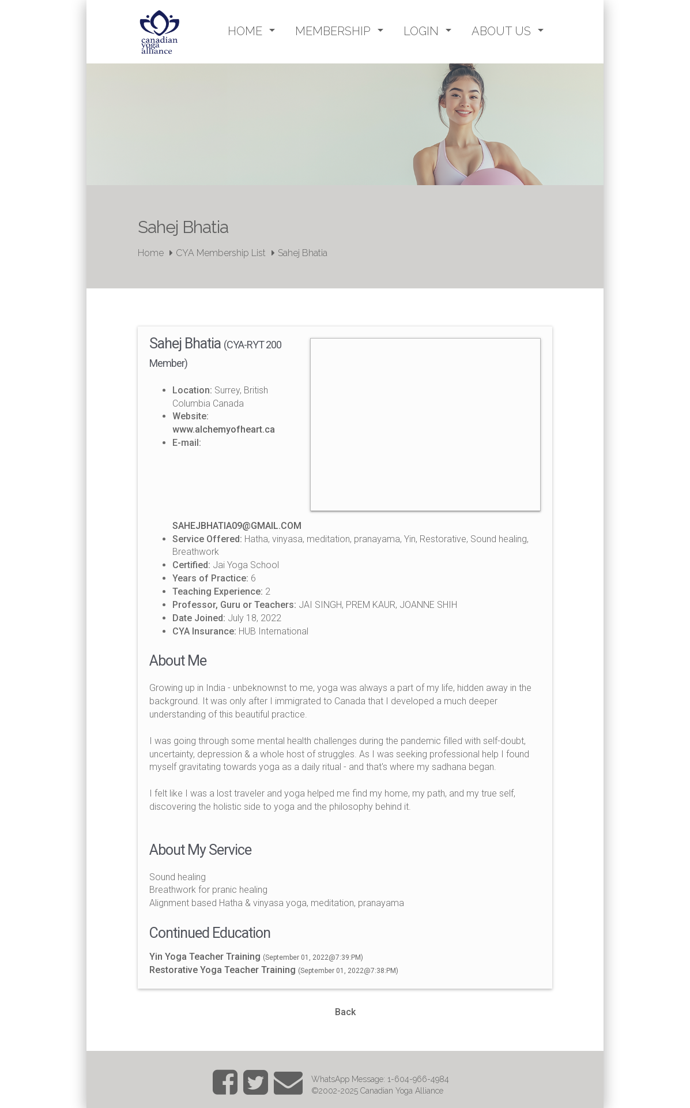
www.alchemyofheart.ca (223, 429)
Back (345, 1011)
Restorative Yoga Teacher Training (223, 969)
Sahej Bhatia (302, 252)
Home (151, 252)
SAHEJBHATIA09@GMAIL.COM (236, 525)
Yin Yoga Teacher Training (206, 956)
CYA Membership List (221, 252)
